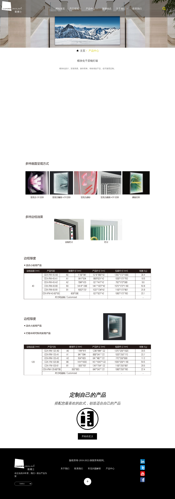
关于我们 (122, 8)
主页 (82, 50)
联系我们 (137, 8)
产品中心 (92, 8)
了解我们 (22, 483)
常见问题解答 (94, 468)
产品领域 (75, 8)
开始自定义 (87, 436)
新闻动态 (106, 8)
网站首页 (60, 8)
